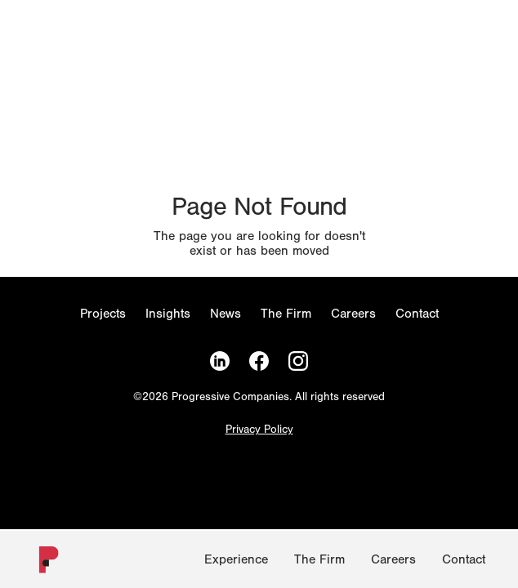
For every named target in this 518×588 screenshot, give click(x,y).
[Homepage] (42, 563)
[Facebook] (259, 361)
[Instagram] (298, 361)
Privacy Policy (259, 430)
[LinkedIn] (220, 361)
